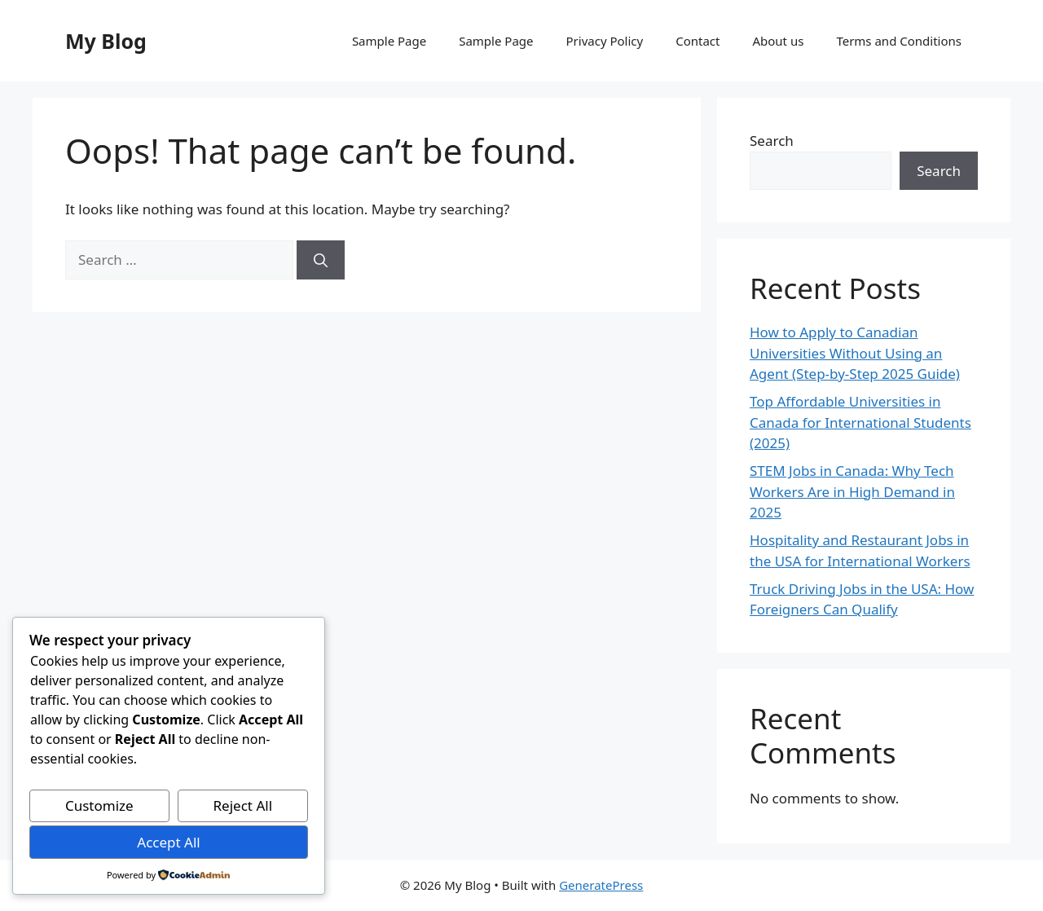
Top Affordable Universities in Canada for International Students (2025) (860, 422)
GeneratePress (601, 885)
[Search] (321, 259)
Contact (698, 41)
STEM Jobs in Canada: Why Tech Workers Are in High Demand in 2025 (852, 491)
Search (772, 140)
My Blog (106, 41)
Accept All (168, 842)
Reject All (243, 805)
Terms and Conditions (899, 41)
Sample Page (389, 41)
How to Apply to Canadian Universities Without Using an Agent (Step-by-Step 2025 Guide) (855, 353)
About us (777, 41)
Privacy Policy (605, 41)
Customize (99, 805)
